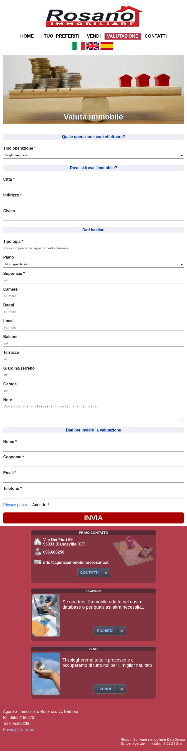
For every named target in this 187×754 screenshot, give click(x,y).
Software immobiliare (149, 742)
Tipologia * (13, 241)
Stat (179, 746)
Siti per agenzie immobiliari (141, 746)
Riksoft (126, 742)
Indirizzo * (12, 195)
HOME (27, 36)
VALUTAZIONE (122, 36)
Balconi (10, 337)
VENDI (94, 36)
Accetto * (40, 508)
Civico (9, 211)
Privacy (9, 732)
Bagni (8, 305)
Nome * (10, 445)
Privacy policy (15, 508)
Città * (9, 179)
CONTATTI (156, 36)
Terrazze (11, 352)
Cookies (27, 732)
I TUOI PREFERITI (60, 36)
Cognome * (13, 460)
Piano (8, 257)
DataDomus (176, 742)
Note (7, 400)
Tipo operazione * (19, 148)
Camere (10, 289)
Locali (9, 321)
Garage (10, 384)
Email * (9, 476)
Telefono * (12, 491)
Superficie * (14, 273)
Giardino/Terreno (19, 368)
